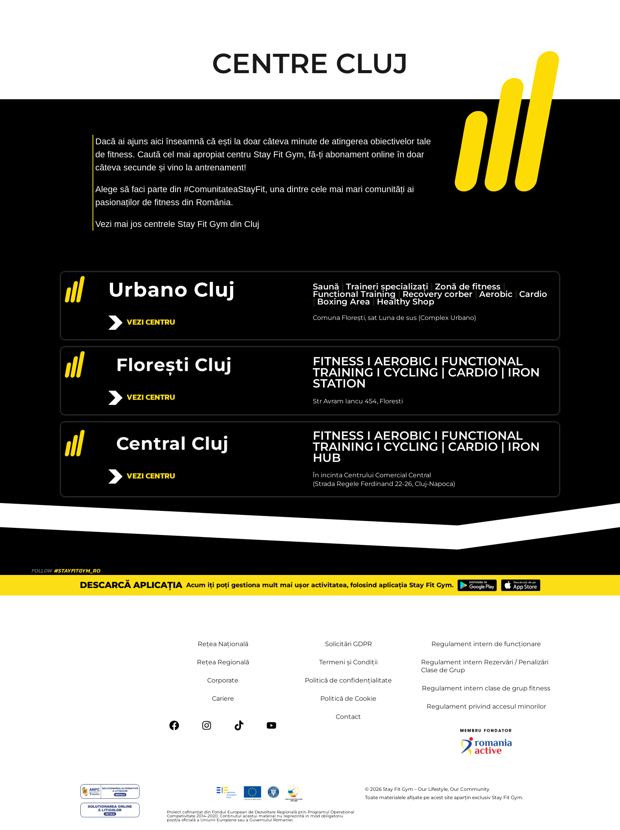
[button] (467, 16)
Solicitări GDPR (348, 644)
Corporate (222, 680)
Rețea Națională (223, 644)
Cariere (223, 698)
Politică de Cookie (348, 698)
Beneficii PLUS (234, 16)
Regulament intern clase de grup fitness (486, 688)
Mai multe (365, 16)
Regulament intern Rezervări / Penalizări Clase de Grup (484, 666)
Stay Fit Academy (415, 16)
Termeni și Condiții (348, 662)
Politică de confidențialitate (348, 680)
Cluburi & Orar (144, 16)
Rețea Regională (223, 662)
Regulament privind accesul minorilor (486, 706)
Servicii (192, 16)
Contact (329, 16)
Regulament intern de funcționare (486, 644)
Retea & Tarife (286, 16)
